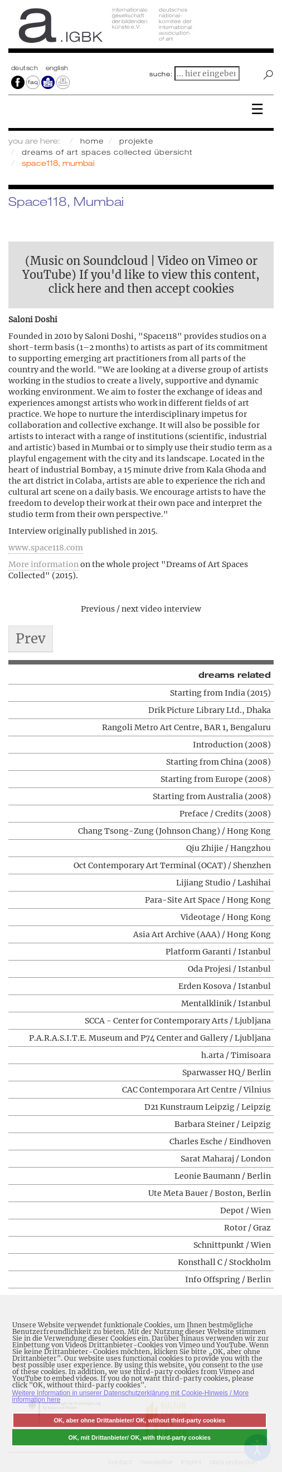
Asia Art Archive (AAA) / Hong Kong (202, 934)
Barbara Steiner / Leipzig (222, 1124)
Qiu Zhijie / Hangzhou (228, 848)
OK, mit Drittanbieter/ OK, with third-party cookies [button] (140, 1437)
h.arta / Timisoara (236, 1055)
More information (43, 564)
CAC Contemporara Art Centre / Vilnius (196, 1090)
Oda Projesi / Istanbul (229, 969)
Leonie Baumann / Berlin (222, 1176)
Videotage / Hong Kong (226, 917)
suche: (161, 74)
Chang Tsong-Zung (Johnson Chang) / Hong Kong (174, 831)
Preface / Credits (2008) (225, 814)
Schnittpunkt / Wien (232, 1245)
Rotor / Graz (247, 1228)
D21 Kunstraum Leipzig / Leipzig (207, 1107)
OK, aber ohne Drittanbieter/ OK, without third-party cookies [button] (139, 1420)
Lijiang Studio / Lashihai (223, 883)
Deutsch (25, 68)
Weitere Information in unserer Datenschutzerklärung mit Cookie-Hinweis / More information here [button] (130, 1396)
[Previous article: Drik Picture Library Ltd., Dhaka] (30, 639)
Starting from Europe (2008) (216, 779)
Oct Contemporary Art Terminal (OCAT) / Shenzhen (172, 865)
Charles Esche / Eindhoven (220, 1141)
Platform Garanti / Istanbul (218, 952)
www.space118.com (45, 548)
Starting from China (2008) (218, 762)
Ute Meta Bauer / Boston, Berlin (209, 1193)
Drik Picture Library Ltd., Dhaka (209, 710)
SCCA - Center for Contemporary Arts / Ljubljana (178, 1021)
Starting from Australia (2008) (212, 796)
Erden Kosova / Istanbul (224, 986)
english (57, 68)
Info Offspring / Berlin (228, 1279)
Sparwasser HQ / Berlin (226, 1072)
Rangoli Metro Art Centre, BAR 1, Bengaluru (186, 727)
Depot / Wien (245, 1210)
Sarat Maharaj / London (226, 1159)
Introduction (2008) (232, 745)
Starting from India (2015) (220, 693)
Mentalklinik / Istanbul (226, 1003)
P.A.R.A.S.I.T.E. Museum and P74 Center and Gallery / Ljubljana (150, 1038)
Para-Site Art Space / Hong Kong (208, 900)
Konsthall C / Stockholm (224, 1262)
